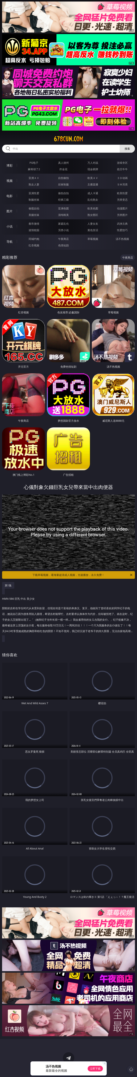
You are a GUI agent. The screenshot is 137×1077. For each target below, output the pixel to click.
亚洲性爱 (34, 193)
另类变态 (122, 199)
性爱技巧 (122, 230)
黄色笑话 (92, 230)
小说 (9, 226)
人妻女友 (92, 223)
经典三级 (63, 199)
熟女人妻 (34, 184)
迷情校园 (34, 230)
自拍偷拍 (63, 178)
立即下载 (95, 1068)
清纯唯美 (63, 215)
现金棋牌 (92, 169)
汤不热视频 (122, 239)
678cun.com (68, 139)
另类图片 (122, 215)
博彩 (9, 165)
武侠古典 (122, 223)
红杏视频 (34, 245)
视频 (9, 181)
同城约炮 (34, 239)
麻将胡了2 (34, 169)
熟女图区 (92, 215)
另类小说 (63, 230)
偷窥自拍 (34, 208)
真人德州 (63, 162)
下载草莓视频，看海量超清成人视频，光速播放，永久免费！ (82, 575)
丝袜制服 (63, 184)
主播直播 (92, 184)
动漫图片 (122, 208)
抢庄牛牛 (122, 169)
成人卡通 (92, 193)
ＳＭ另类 (122, 184)
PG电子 (34, 162)
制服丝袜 (34, 199)
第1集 (8, 585)
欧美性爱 (122, 193)
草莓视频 (92, 239)
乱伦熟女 (92, 199)
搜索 (127, 148)
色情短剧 (63, 245)
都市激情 (34, 223)
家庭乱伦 (63, 223)
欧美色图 (92, 208)
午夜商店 (63, 239)
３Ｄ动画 (122, 178)
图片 (9, 211)
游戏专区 (122, 162)
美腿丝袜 (34, 215)
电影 (9, 196)
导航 (9, 242)
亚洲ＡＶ (34, 178)
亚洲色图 (63, 208)
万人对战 (92, 162)
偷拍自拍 (63, 193)
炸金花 (63, 169)
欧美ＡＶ (92, 178)
